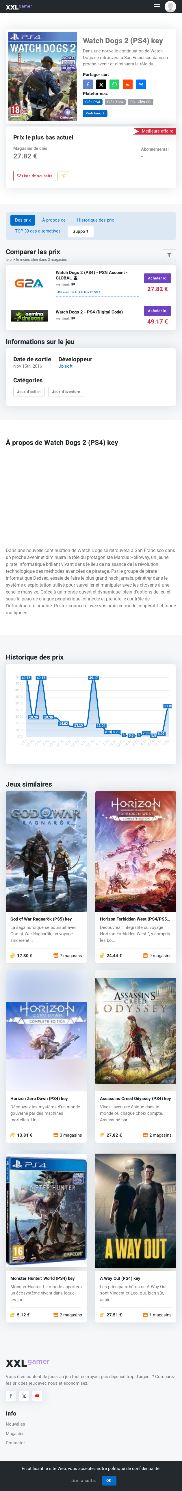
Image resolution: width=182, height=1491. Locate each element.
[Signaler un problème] (63, 176)
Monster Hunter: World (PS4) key (42, 1278)
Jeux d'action (29, 392)
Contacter (15, 1442)
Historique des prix (95, 220)
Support (81, 231)
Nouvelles (15, 1424)
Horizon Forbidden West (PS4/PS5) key (134, 919)
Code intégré (95, 113)
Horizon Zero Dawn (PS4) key (39, 1098)
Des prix (23, 220)
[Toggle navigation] (157, 6)
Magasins (15, 1433)
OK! (109, 1480)
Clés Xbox (115, 102)
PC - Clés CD (141, 102)
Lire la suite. (83, 1480)
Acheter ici (158, 278)
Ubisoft (65, 366)
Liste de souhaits (34, 176)
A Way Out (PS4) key (120, 1278)
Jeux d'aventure (66, 392)
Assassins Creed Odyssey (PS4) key (135, 1098)
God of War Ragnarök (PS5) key (41, 919)
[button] (170, 6)
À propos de (54, 220)
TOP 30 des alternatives (38, 231)
